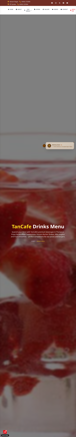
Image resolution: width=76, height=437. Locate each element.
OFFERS (37, 9)
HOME (10, 9)
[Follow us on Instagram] (56, 3)
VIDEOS (55, 9)
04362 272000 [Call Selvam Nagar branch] (25, 2)
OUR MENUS (28, 10)
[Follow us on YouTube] (67, 3)
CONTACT (64, 9)
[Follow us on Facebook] (52, 3)
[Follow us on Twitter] (59, 3)
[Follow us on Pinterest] (63, 3)
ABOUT (19, 9)
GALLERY (46, 9)
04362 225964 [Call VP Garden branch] (22, 4)
